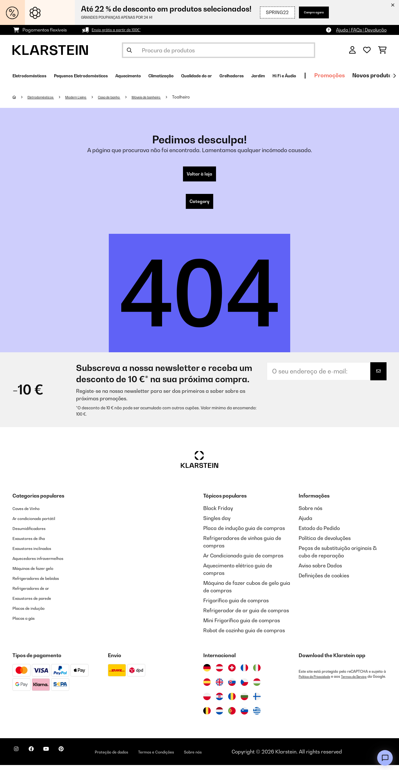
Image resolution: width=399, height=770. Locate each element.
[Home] (20, 96)
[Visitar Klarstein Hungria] (257, 687)
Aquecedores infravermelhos (46, 563)
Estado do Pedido (319, 533)
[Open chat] (385, 758)
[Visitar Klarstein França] (244, 672)
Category (199, 205)
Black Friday (218, 513)
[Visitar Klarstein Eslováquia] (232, 687)
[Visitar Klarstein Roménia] (232, 701)
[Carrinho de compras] (382, 50)
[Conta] (352, 50)
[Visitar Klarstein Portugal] (232, 715)
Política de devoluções (325, 543)
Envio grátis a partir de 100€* (121, 29)
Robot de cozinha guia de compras (244, 635)
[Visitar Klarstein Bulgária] (244, 701)
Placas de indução (33, 613)
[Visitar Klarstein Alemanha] (207, 672)
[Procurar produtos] (218, 50)
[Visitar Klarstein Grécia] (257, 716)
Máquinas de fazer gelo (40, 573)
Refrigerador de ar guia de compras (246, 615)
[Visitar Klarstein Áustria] (219, 672)
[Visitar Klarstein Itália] (257, 672)
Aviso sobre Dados (320, 570)
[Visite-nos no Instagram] (18, 757)
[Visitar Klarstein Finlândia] (257, 701)
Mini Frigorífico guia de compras (241, 625)
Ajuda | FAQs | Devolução (361, 29)
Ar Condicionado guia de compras (243, 560)
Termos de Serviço (363, 681)
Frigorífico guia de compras (236, 605)
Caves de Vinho (30, 513)
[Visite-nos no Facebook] (38, 757)
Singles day (216, 523)
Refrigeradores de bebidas (44, 583)
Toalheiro (213, 96)
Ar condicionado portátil (41, 523)
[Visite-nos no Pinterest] (78, 757)
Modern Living (88, 96)
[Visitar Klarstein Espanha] (207, 687)
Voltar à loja (199, 175)
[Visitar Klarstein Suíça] (232, 672)
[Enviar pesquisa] (129, 50)
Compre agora (306, 12)
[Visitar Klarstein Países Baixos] (219, 715)
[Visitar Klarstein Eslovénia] (244, 715)
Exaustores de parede (38, 603)
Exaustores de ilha (34, 543)
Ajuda (305, 523)
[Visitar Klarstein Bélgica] (207, 715)
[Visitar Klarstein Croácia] (219, 701)
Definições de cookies (324, 580)
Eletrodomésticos (45, 96)
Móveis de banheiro (174, 96)
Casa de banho (128, 96)
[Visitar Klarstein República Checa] (244, 687)
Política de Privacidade (318, 681)
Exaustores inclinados (38, 553)
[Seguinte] (394, 75)
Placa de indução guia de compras (244, 533)
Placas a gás (27, 623)
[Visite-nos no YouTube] (58, 757)
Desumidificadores (34, 533)
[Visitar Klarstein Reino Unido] (219, 687)
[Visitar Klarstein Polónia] (207, 701)
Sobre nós (310, 513)
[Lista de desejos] (367, 50)
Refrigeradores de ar (37, 593)
